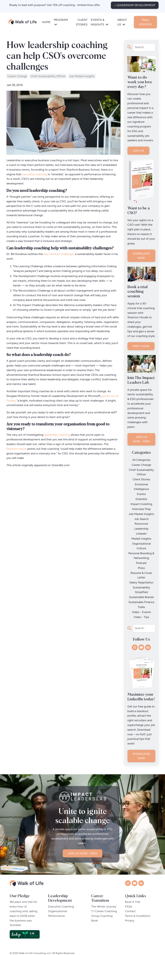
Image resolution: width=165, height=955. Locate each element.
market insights (141, 534)
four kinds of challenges (59, 254)
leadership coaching (56, 435)
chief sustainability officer (48, 76)
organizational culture (141, 541)
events (141, 492)
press (141, 562)
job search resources (141, 518)
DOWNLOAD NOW (141, 256)
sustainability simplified (141, 583)
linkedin (141, 529)
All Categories (141, 460)
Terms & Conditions (137, 907)
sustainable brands (141, 589)
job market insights (82, 76)
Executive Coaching (61, 898)
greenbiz (141, 497)
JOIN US (138, 150)
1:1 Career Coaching (104, 902)
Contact (130, 902)
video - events (141, 603)
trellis (141, 599)
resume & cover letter (141, 569)
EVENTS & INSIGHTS (99, 22)
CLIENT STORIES (81, 22)
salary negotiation (141, 576)
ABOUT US (122, 22)
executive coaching (34, 174)
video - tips (141, 608)
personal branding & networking (141, 550)
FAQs (128, 898)
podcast (141, 557)
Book (94, 912)
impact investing (141, 501)
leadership (141, 525)
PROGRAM (61, 22)
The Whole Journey (103, 898)
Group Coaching (102, 907)
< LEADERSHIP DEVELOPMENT (134, 5)
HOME (46, 22)
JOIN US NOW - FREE (141, 439)
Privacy (129, 912)
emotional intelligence (141, 485)
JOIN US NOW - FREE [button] (82, 845)
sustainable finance (141, 594)
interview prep (141, 506)
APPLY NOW (141, 346)
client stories (141, 478)
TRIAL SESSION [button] (145, 22)
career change (17, 76)
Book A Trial (132, 893)
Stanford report (16, 449)
